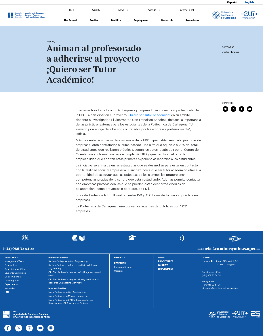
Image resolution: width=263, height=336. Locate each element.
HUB (71, 9)
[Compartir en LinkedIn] (225, 108)
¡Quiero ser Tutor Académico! (148, 115)
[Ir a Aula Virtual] (132, 239)
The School (70, 20)
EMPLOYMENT (165, 269)
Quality (96, 9)
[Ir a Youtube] (40, 328)
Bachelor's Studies (58, 257)
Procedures (192, 20)
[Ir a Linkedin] (51, 328)
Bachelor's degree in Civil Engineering (68, 261)
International (187, 9)
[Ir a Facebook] (8, 328)
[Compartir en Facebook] (241, 108)
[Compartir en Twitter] (233, 108)
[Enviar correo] (249, 108)
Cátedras (118, 270)
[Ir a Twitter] (19, 328)
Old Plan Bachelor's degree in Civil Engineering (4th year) (74, 274)
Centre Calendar (13, 276)
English (249, 2)
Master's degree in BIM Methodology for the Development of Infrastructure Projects (70, 301)
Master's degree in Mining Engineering (68, 296)
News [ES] (123, 9)
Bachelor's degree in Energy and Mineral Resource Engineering (74, 267)
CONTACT (207, 257)
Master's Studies (57, 288)
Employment (141, 20)
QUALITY (163, 265)
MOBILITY (119, 257)
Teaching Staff (12, 280)
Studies (94, 20)
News (56, 30)
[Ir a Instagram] (29, 328)
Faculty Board (11, 265)
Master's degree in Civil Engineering (67, 292)
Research (167, 20)
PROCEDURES (165, 261)
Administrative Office (15, 269)
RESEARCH (120, 263)
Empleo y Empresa (230, 52)
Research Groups (123, 267)
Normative (10, 288)
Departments (11, 284)
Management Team (14, 261)
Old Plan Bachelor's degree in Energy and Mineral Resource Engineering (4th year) (73, 281)
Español (233, 2)
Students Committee (15, 272)
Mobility (116, 20)
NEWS (161, 257)
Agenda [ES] (154, 9)
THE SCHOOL (12, 257)
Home (50, 30)
